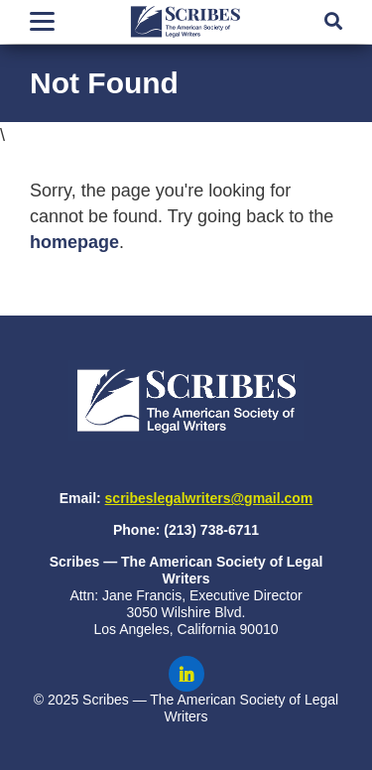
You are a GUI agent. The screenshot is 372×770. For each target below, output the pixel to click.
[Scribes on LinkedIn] (186, 674)
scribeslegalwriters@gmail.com (209, 498)
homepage (74, 242)
